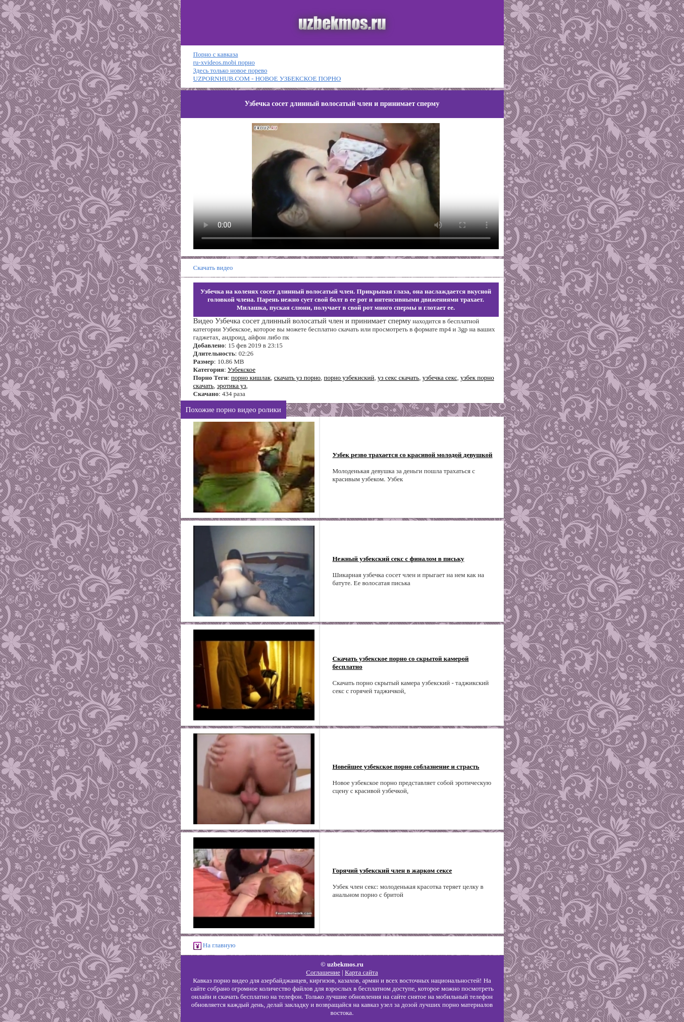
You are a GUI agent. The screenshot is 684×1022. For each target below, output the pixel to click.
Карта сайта (361, 972)
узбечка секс (440, 377)
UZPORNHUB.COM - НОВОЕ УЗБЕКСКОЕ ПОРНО (267, 78)
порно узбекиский (349, 377)
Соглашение (323, 972)
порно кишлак (251, 377)
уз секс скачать (398, 377)
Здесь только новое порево (230, 70)
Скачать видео (213, 267)
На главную (214, 945)
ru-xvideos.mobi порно (224, 62)
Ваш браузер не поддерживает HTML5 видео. (346, 186)
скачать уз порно (297, 377)
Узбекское (241, 369)
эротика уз (231, 385)
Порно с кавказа (215, 54)
